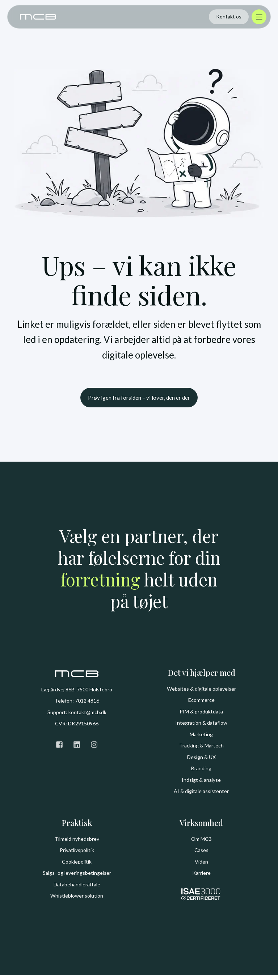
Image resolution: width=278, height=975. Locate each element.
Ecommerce (201, 700)
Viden (201, 862)
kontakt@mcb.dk (87, 712)
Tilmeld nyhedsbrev (77, 839)
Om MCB (201, 839)
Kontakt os (228, 16)
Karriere (201, 873)
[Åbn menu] (259, 16)
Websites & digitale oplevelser (201, 689)
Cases (201, 850)
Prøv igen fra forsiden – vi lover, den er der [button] (139, 397)
